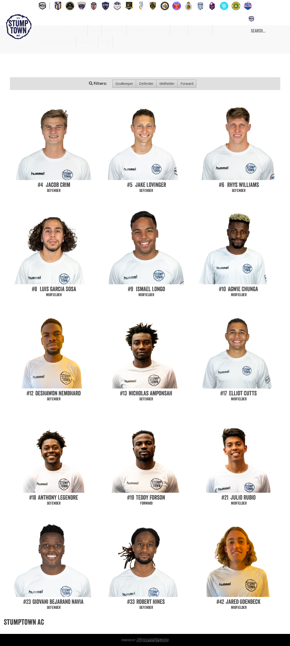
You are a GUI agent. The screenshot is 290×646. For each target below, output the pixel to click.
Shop (94, 31)
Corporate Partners (148, 31)
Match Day (200, 31)
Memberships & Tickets (62, 31)
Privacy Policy (249, 627)
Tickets (92, 622)
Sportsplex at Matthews (123, 622)
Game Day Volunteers (166, 622)
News (105, 42)
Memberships (70, 622)
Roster (179, 31)
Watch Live (114, 31)
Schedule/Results (57, 42)
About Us (87, 42)
